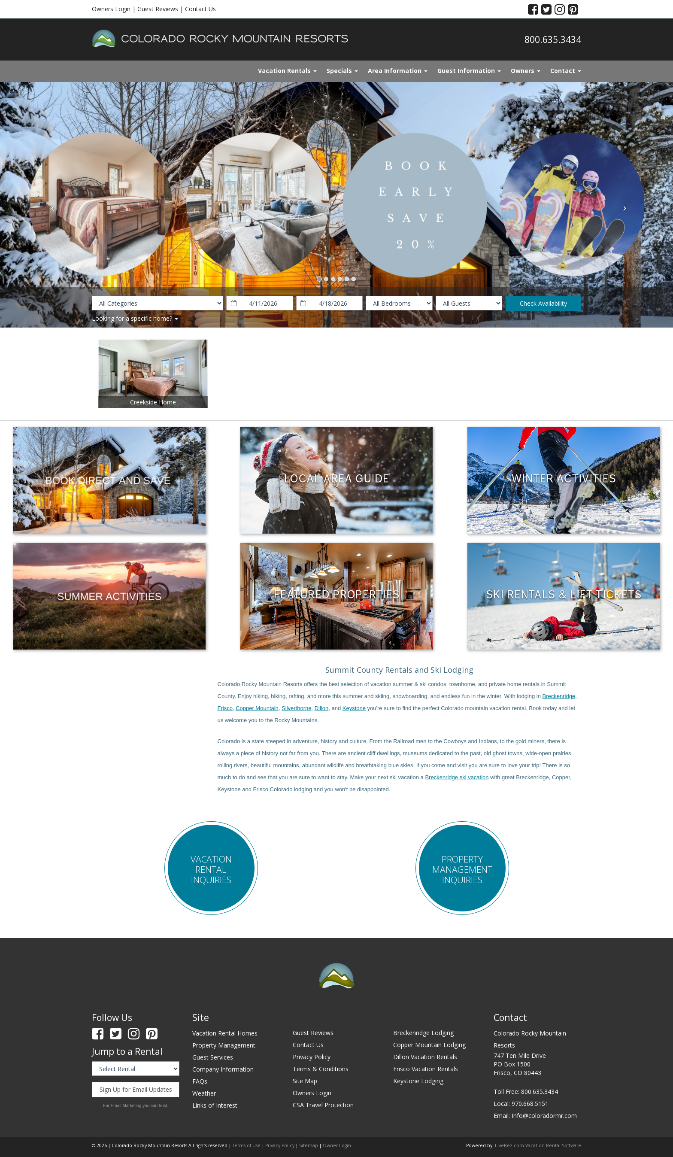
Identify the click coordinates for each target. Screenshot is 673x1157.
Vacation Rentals (287, 71)
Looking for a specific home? (135, 318)
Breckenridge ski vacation (456, 777)
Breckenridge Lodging (423, 1033)
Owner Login (337, 1145)
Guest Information (469, 71)
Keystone (354, 708)
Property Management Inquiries (462, 869)
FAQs (199, 1081)
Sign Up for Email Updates (136, 1089)
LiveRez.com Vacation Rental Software (538, 1145)
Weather (204, 1093)
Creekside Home (153, 402)
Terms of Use (246, 1145)
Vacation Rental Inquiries (211, 869)
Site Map (305, 1081)
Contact (565, 71)
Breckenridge (559, 696)
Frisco (225, 708)
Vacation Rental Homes (225, 1033)
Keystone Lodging (418, 1081)
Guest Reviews (157, 9)
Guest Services (212, 1057)
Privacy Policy (311, 1057)
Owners (525, 71)
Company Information (223, 1069)
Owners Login (111, 9)
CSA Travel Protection (323, 1105)
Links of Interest (214, 1105)
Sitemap (308, 1145)
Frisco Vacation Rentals (425, 1069)
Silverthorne (296, 708)
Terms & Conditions (321, 1069)
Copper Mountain (257, 708)
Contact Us (200, 9)
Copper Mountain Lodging (429, 1045)
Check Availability (543, 303)
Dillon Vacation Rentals (425, 1057)
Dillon (322, 708)
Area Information (397, 71)
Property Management (223, 1045)
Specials (342, 71)
